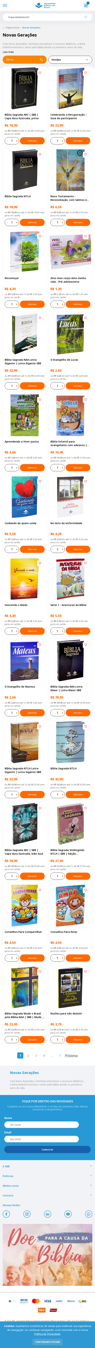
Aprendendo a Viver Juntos (22, 441)
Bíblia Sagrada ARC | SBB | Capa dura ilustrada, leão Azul (24, 851)
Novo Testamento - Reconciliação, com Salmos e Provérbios (68, 198)
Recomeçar (12, 278)
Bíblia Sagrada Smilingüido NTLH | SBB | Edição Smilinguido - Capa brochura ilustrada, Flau (68, 852)
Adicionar (32, 141)
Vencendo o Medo (16, 605)
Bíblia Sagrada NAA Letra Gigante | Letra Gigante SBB (23, 361)
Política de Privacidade (47, 1334)
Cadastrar (47, 1149)
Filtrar (24, 59)
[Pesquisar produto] (87, 18)
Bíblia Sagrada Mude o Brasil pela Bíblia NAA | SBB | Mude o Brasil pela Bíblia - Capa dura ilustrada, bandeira (24, 1015)
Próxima (71, 1055)
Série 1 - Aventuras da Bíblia (68, 605)
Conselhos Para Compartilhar (23, 932)
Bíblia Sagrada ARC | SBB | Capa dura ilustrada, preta (22, 116)
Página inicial (12, 27)
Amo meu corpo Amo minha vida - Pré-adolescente (68, 279)
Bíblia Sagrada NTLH (18, 196)
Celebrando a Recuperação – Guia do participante (68, 116)
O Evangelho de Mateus (20, 686)
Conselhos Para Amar (63, 932)
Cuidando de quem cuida (20, 523)
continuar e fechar (47, 1342)
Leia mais (8, 52)
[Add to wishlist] (40, 73)
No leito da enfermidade (66, 523)
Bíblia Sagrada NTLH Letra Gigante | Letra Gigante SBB (23, 770)
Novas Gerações (31, 27)
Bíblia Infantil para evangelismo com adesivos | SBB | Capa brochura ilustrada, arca (70, 443)
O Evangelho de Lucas (64, 359)
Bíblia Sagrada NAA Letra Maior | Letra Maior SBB (66, 688)
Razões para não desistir (66, 1013)
